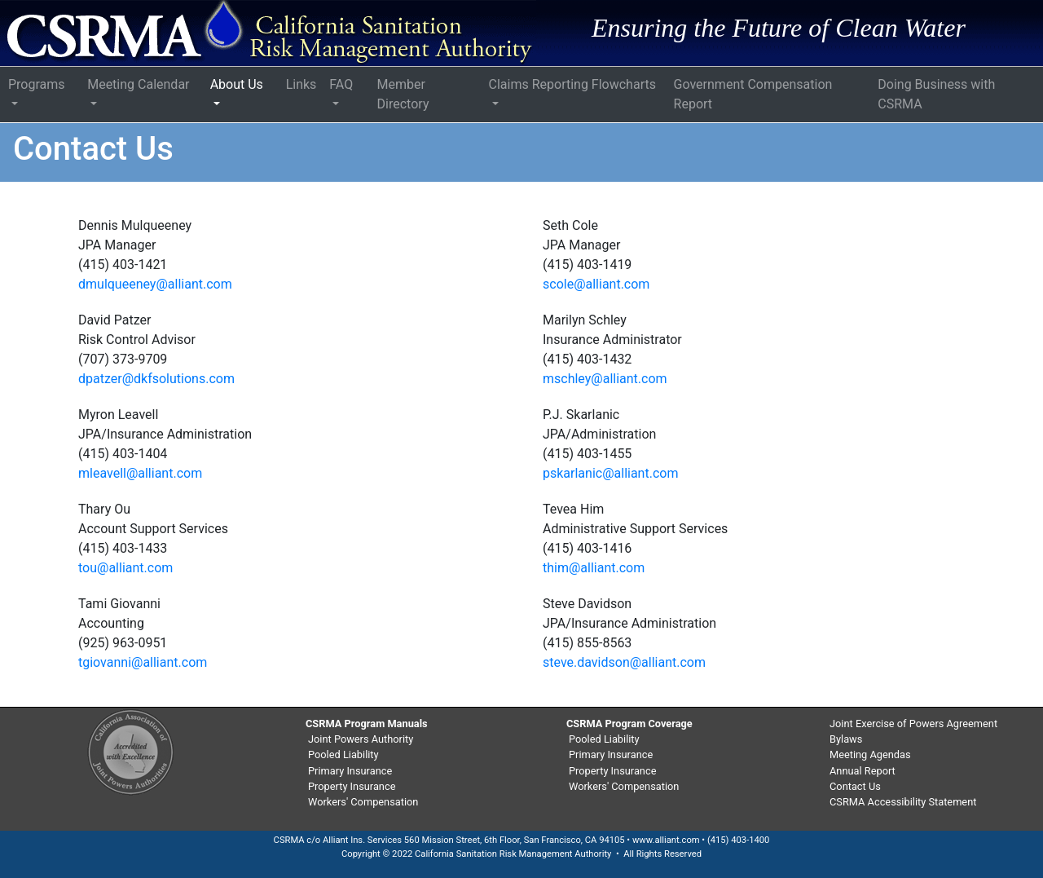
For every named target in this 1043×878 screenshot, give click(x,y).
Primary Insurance (350, 771)
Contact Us (855, 786)
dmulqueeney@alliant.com (155, 284)
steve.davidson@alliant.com (624, 662)
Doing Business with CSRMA (936, 94)
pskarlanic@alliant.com (610, 473)
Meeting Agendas (870, 754)
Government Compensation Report (753, 94)
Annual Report (863, 771)
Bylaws (846, 739)
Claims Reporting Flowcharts (572, 84)
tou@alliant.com (125, 568)
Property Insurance (351, 786)
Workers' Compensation (363, 802)
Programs (36, 84)
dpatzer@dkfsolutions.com (156, 378)
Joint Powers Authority (360, 739)
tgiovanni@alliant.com (142, 662)
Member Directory (403, 94)
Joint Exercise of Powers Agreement (913, 723)
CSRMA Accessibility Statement (903, 802)
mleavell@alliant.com (140, 473)
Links (301, 84)
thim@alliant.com (594, 568)
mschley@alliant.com (605, 378)
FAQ (341, 84)
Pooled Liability (343, 754)
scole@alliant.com (596, 284)
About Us (236, 84)
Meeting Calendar (138, 84)
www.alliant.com (666, 840)
